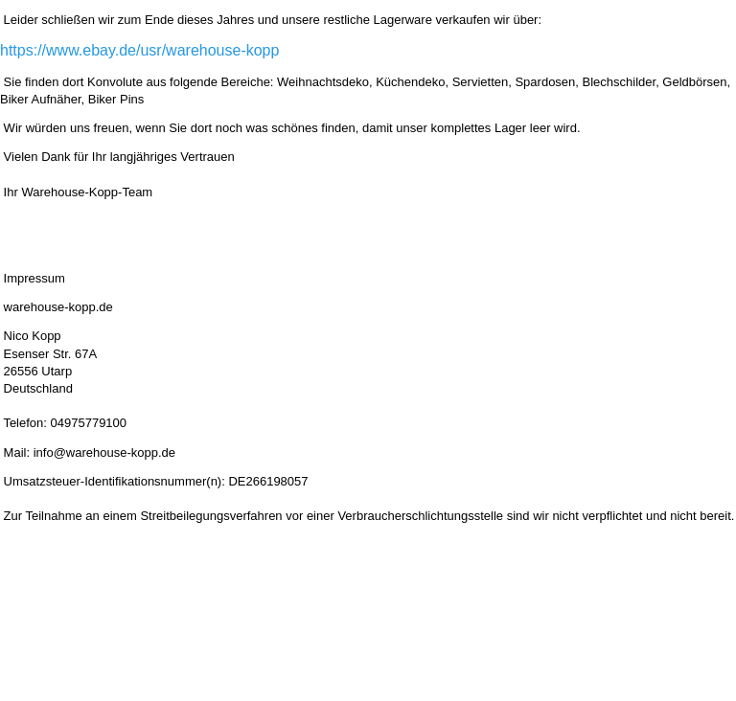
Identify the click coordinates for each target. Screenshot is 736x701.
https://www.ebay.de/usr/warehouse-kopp (139, 50)
